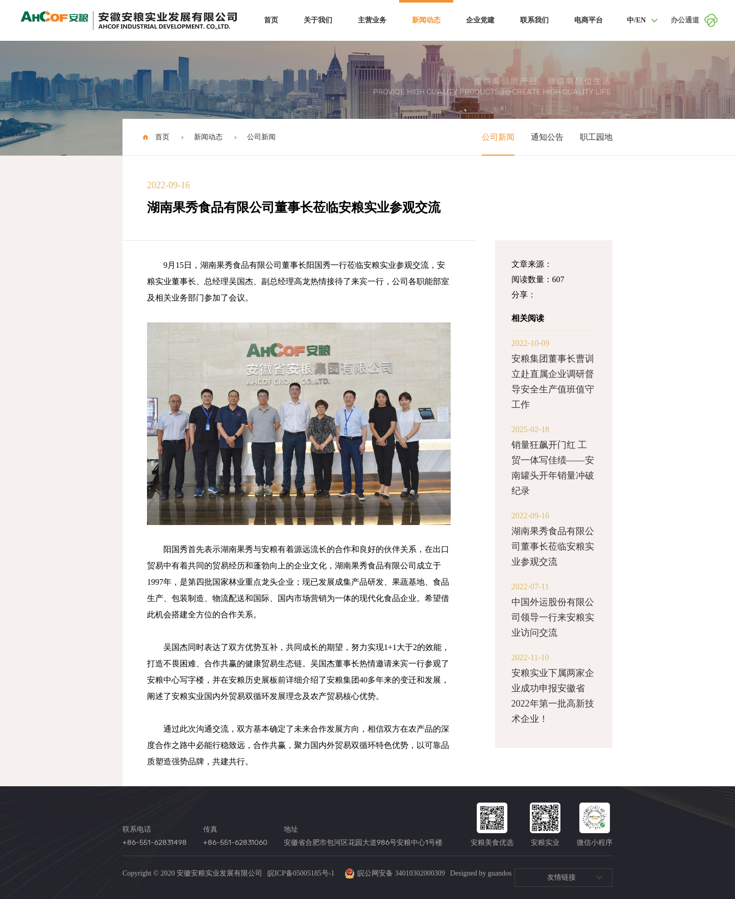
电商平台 (588, 20)
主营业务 (372, 20)
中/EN (636, 20)
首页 (271, 20)
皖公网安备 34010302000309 (395, 873)
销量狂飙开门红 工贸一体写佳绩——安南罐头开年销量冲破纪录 (552, 468)
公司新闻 (261, 137)
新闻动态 (426, 20)
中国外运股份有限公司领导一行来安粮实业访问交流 (552, 617)
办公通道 (685, 20)
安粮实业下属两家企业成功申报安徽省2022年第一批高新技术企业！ (552, 696)
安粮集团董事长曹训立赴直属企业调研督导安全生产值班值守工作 (552, 382)
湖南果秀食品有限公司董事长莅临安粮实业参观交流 (552, 546)
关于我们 (318, 20)
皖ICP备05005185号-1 (300, 873)
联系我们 (534, 20)
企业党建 (480, 20)
